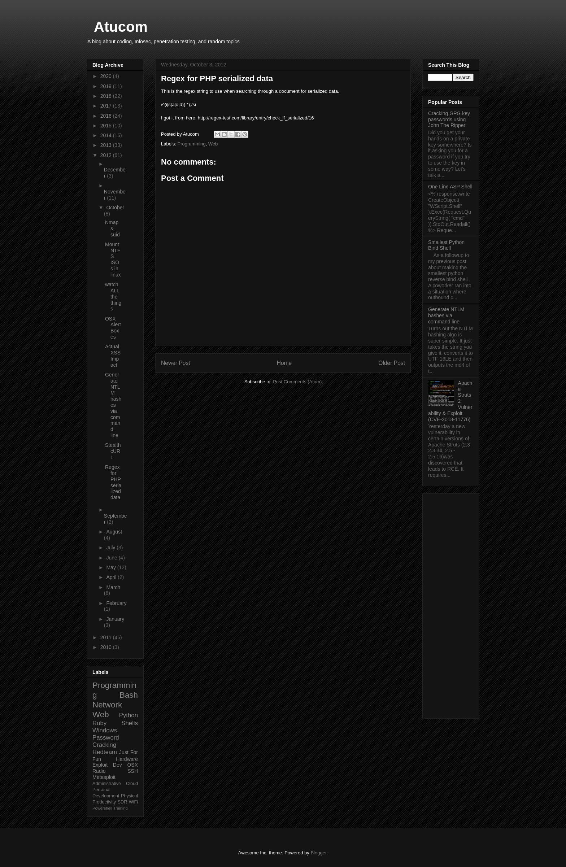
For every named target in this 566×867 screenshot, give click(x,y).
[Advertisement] (451, 604)
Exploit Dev (107, 765)
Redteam (104, 752)
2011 (106, 637)
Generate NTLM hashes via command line (113, 405)
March (113, 587)
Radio (99, 771)
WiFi (133, 802)
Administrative (106, 783)
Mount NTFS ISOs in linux (113, 259)
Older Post (391, 363)
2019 (106, 86)
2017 (106, 106)
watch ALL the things (113, 296)
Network (107, 704)
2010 (106, 647)
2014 (106, 135)
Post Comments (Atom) (297, 381)
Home (284, 363)
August (114, 532)
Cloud (132, 783)
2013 (106, 145)
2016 (106, 116)
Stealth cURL (113, 451)
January (115, 619)
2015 (106, 125)
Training (120, 808)
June (112, 558)
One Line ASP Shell (450, 186)
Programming (192, 144)
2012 (106, 155)
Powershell (102, 808)
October (115, 207)
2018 (106, 96)
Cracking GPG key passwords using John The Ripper (449, 119)
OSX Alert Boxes (113, 328)
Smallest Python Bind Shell (446, 245)
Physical (129, 795)
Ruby (99, 723)
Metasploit (104, 777)
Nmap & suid (112, 228)
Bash (128, 695)
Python (128, 715)
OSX (132, 765)
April (112, 577)
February (116, 603)
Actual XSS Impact (113, 355)
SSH (132, 771)
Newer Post (175, 363)
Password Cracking (105, 741)
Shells (129, 723)
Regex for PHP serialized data (113, 482)
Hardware (127, 759)
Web (213, 144)
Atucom (121, 27)
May (111, 567)
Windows (104, 730)
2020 (106, 76)
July (111, 547)
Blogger (318, 852)
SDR (122, 802)
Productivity (104, 802)
